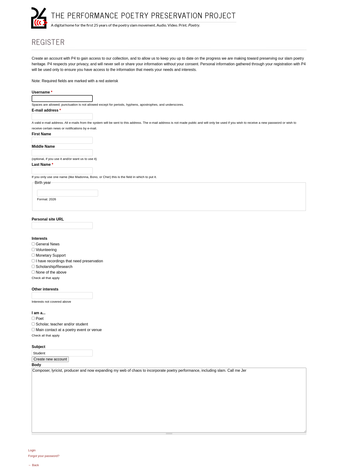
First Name (41, 134)
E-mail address (46, 110)
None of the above (51, 272)
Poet (39, 319)
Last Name (42, 164)
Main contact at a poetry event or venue (69, 330)
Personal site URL (48, 219)
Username (42, 92)
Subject (38, 347)
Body (36, 365)
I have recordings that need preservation (69, 261)
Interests (39, 238)
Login (32, 450)
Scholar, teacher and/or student (62, 324)
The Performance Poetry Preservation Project (143, 15)
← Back (33, 465)
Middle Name (43, 146)
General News (47, 244)
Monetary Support (50, 255)
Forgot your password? (43, 456)
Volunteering (46, 250)
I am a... (39, 313)
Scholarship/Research (54, 267)
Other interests (45, 289)
